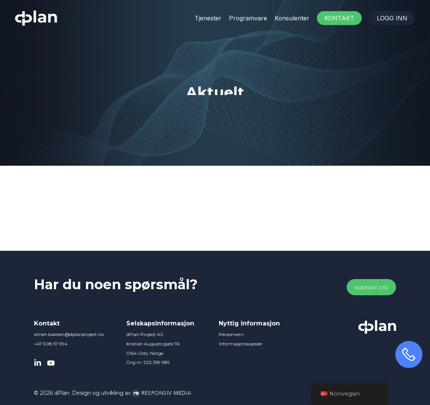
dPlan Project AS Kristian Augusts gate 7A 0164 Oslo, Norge (153, 343)
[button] (371, 287)
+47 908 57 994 (51, 344)
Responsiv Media (166, 393)
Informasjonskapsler (241, 344)
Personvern (231, 334)
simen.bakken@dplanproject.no (69, 334)
